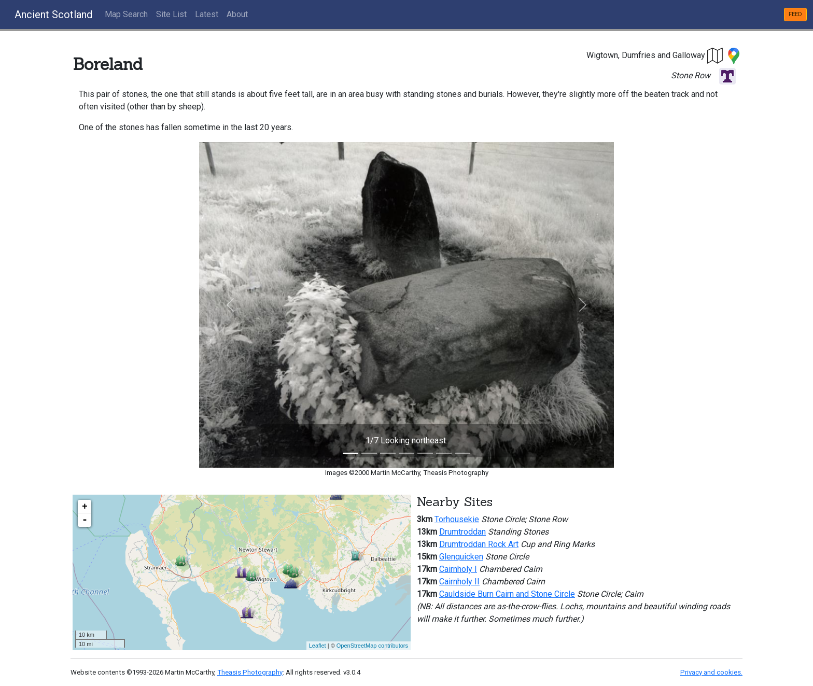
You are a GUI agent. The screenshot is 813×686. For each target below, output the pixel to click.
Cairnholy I (458, 569)
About (237, 14)
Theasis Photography (250, 672)
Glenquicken (461, 557)
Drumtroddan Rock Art (478, 544)
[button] (715, 55)
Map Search (126, 14)
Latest (206, 14)
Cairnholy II (459, 581)
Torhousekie (456, 519)
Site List (171, 14)
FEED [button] (795, 14)
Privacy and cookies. (711, 672)
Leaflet (317, 645)
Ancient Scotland (53, 14)
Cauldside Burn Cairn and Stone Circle (507, 594)
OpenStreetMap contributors (372, 645)
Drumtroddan (462, 532)
